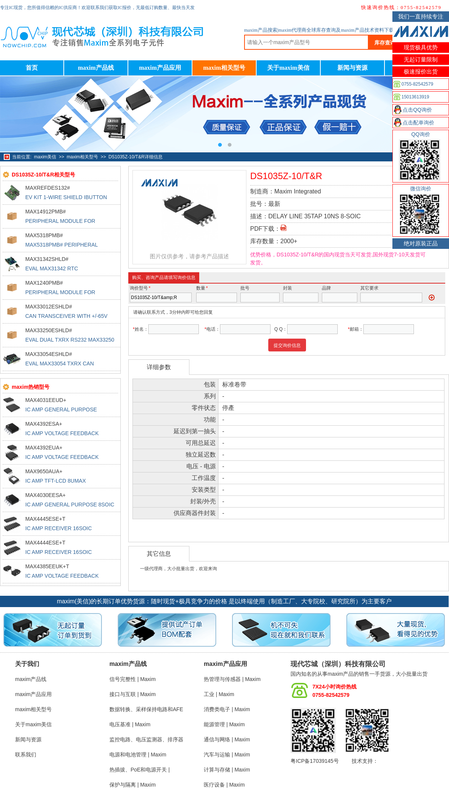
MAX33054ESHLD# (48, 354)
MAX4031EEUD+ (45, 400)
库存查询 (384, 43)
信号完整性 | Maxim (132, 679)
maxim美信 (45, 157)
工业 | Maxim (219, 694)
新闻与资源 (352, 67)
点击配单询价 (418, 123)
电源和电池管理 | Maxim (137, 755)
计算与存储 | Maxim (227, 770)
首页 (32, 67)
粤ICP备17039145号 (315, 761)
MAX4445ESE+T (45, 519)
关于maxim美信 (288, 67)
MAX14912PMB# (45, 212)
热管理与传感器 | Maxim (232, 679)
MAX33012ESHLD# (48, 307)
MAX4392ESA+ (43, 424)
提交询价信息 (287, 345)
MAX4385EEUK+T (47, 566)
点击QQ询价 (417, 110)
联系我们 (25, 755)
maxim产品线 (96, 67)
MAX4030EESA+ (45, 495)
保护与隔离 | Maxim (132, 785)
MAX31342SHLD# (46, 259)
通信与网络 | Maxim (227, 739)
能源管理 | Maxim (224, 724)
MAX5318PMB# (44, 235)
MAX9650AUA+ (43, 471)
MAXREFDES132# (47, 188)
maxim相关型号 (224, 67)
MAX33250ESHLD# (48, 330)
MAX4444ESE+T (45, 543)
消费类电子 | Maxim (227, 709)
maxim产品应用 (160, 67)
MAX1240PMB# (44, 283)
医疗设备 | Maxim (224, 785)
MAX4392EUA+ (43, 448)
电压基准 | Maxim (130, 724)
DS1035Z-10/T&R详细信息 (135, 157)
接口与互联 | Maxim (132, 694)
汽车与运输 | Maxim (227, 755)
